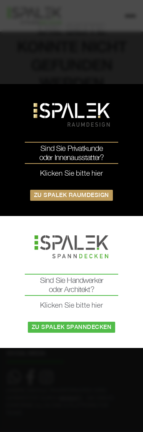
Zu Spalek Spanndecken (72, 327)
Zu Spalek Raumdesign (71, 195)
